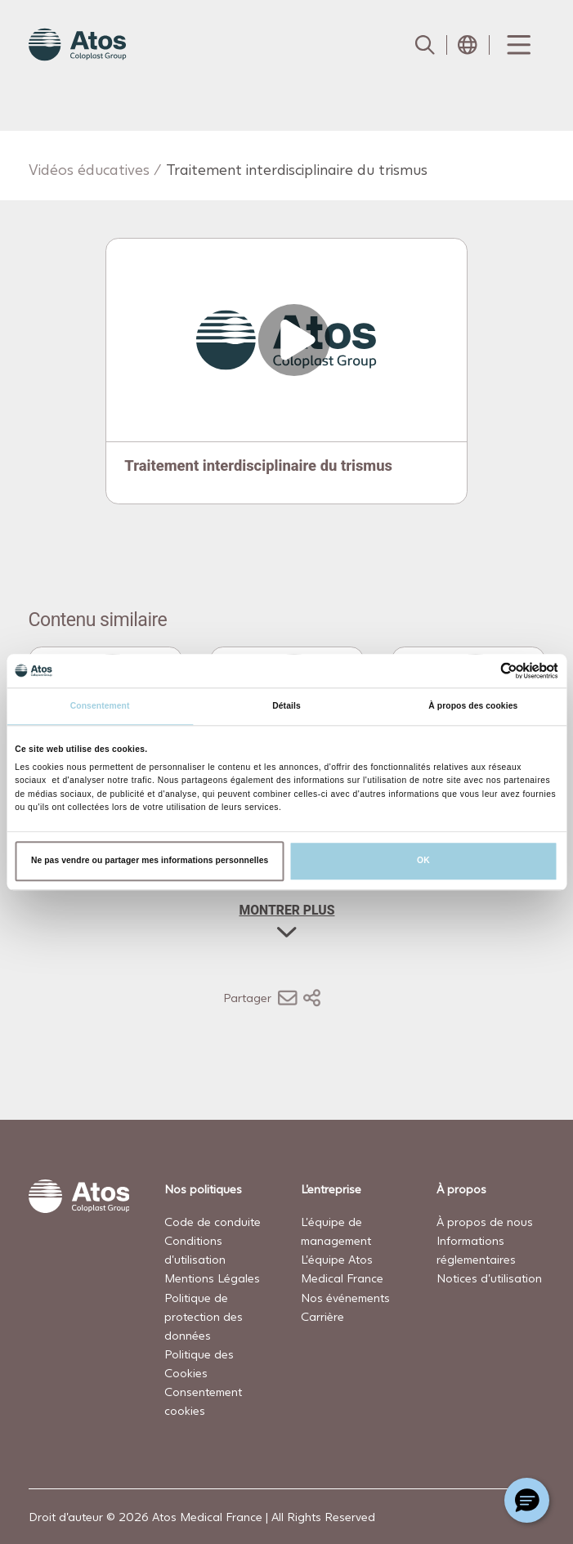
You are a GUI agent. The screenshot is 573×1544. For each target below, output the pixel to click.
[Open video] (286, 340)
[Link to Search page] (425, 45)
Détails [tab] (286, 705)
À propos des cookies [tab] (472, 705)
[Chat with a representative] (526, 1500)
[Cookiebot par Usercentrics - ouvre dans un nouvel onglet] (486, 670)
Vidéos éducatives (89, 169)
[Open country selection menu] (467, 45)
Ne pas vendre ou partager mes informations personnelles (149, 860)
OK (423, 860)
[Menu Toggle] (517, 45)
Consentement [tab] (100, 705)
